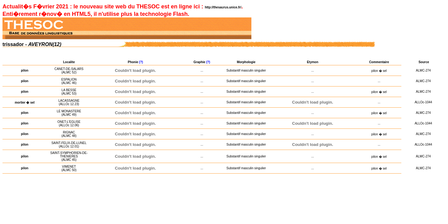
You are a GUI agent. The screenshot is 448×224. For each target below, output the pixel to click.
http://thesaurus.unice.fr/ (223, 7)
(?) (141, 62)
